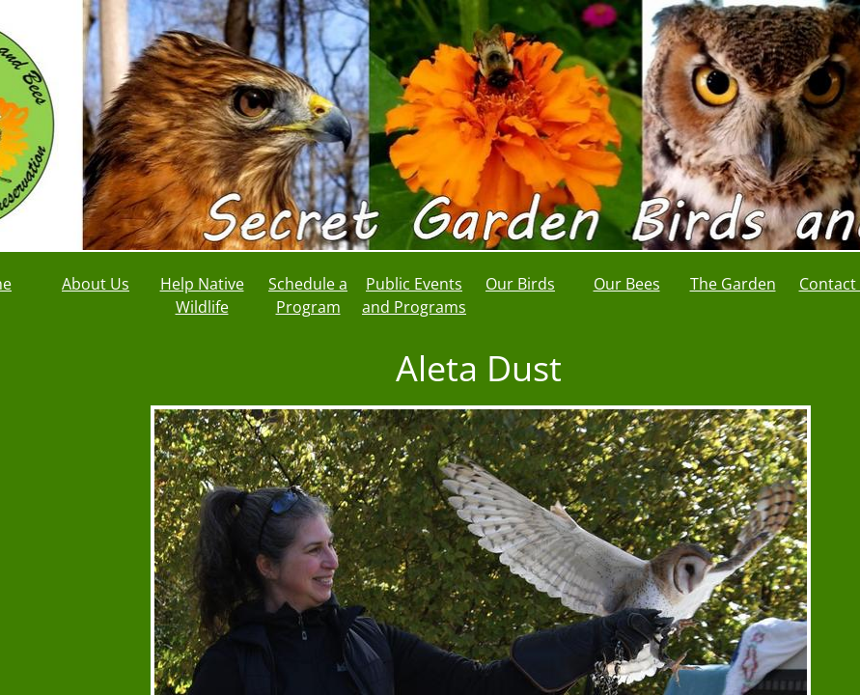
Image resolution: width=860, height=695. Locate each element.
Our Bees (627, 283)
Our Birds (520, 283)
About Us (95, 283)
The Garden (733, 283)
